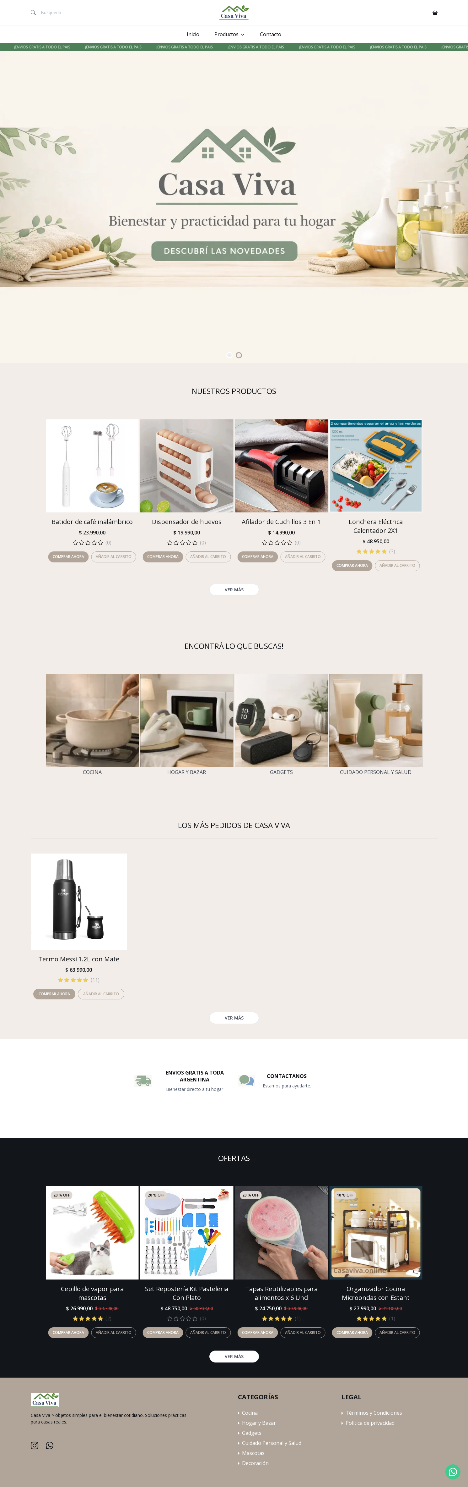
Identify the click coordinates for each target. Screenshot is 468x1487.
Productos (226, 34)
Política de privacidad (370, 1422)
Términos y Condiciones (374, 1412)
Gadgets (281, 772)
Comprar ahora (68, 1332)
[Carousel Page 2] (239, 355)
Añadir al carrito (114, 1332)
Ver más (234, 1356)
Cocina (92, 772)
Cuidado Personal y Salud (376, 772)
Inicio (193, 34)
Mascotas (253, 1453)
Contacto (270, 34)
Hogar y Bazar (186, 772)
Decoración (255, 1463)
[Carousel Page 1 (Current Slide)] (229, 355)
